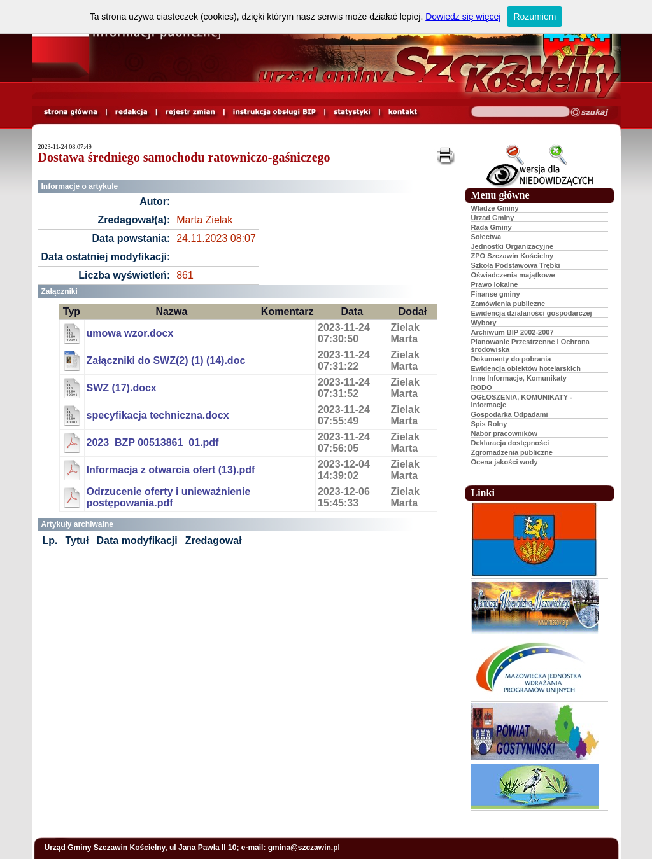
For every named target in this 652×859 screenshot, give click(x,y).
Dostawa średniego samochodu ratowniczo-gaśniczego (184, 157)
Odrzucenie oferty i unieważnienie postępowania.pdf (169, 497)
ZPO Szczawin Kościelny (512, 256)
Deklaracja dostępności (510, 443)
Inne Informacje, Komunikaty (519, 378)
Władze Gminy (495, 208)
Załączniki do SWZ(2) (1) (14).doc (166, 360)
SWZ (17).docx (122, 387)
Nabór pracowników (504, 433)
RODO (481, 387)
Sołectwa (486, 237)
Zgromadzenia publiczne (512, 452)
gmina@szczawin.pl (304, 847)
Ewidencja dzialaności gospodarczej (531, 313)
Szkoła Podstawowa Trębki (515, 265)
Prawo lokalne (494, 284)
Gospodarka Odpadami (509, 414)
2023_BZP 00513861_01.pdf (153, 442)
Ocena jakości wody (504, 462)
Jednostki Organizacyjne (512, 246)
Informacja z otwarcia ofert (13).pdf (171, 469)
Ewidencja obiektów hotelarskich (526, 368)
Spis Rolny (489, 424)
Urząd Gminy (492, 217)
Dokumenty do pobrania (511, 359)
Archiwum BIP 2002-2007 (512, 332)
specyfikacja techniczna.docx (158, 415)
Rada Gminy (491, 227)
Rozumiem (534, 16)
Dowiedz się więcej (462, 16)
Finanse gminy (495, 294)
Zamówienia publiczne (508, 303)
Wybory (484, 322)
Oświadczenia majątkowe (513, 275)
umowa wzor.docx (130, 333)
